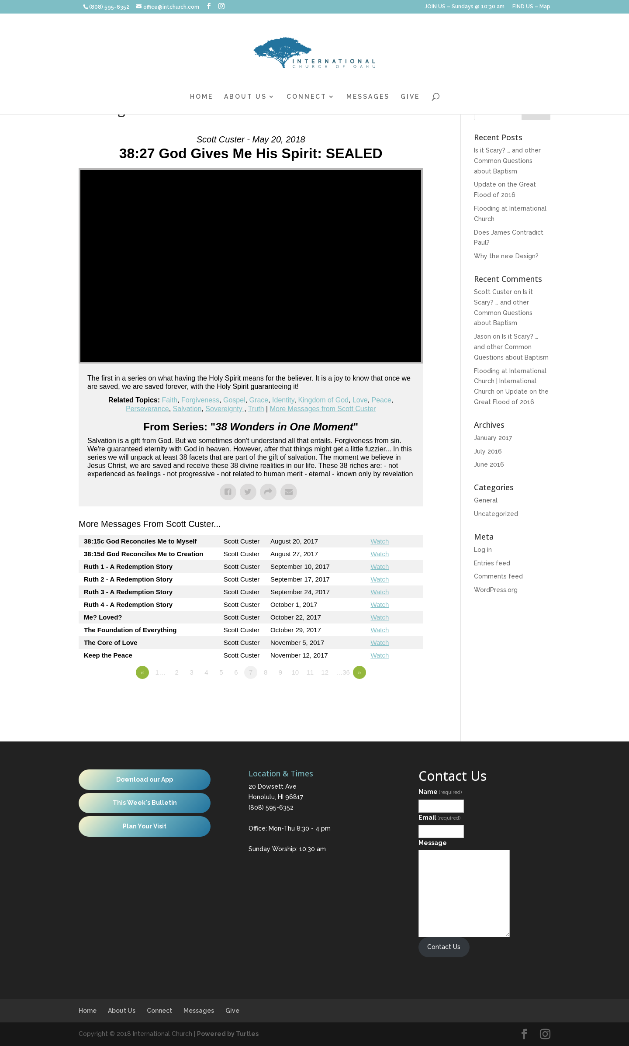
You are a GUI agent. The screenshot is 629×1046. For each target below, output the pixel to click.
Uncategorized (496, 513)
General (486, 500)
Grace (259, 400)
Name (440, 791)
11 (310, 672)
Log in (483, 549)
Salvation (187, 408)
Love (360, 400)
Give (410, 97)
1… (161, 672)
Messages (368, 97)
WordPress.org (496, 589)
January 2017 (493, 437)
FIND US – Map (531, 7)
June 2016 (489, 464)
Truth (256, 408)
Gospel (234, 400)
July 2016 (488, 451)
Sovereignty (224, 408)
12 (324, 672)
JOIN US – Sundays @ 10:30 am (465, 7)
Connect (307, 97)
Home (201, 97)
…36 (343, 672)
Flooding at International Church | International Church (510, 381)
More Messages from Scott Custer (323, 408)
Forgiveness (200, 400)
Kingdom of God (323, 400)
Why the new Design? (506, 256)
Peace (381, 400)
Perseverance (147, 408)
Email (439, 817)
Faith (170, 400)
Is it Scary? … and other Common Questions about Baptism (507, 161)
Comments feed (498, 576)
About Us (245, 97)
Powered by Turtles (228, 1033)
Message (432, 842)
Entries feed (492, 563)
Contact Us (443, 946)
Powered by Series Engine (390, 696)
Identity (283, 400)
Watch (379, 541)
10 (295, 672)
